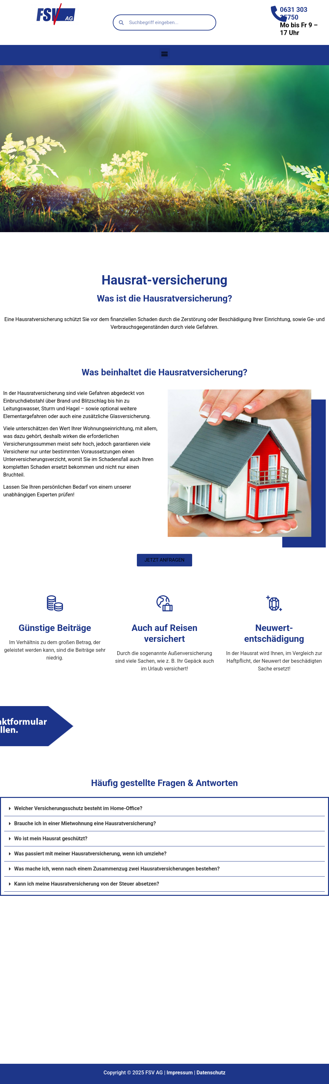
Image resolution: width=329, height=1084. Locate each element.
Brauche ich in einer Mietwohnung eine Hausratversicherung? (85, 823)
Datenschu (208, 1073)
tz (223, 1073)
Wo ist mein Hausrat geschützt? (50, 838)
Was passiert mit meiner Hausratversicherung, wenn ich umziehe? (90, 854)
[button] (164, 53)
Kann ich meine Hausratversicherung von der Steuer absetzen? (86, 884)
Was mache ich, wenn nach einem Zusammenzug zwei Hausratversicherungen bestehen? (117, 869)
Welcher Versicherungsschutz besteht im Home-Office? (78, 808)
